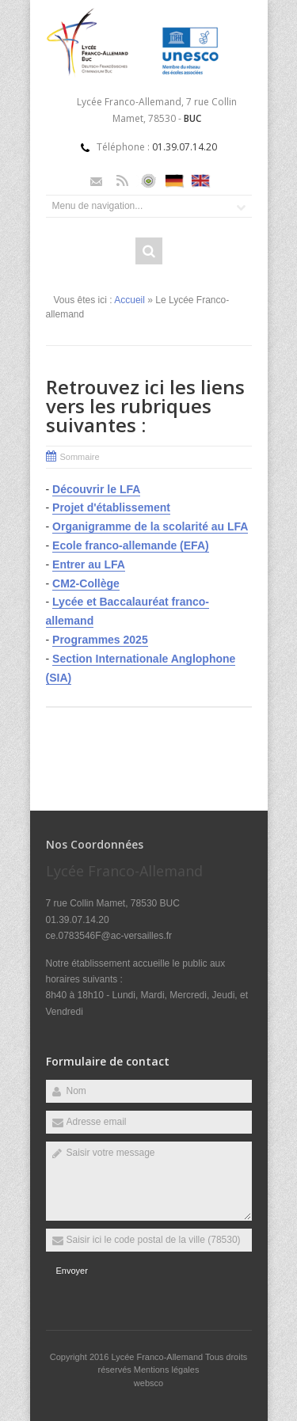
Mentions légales (167, 1369)
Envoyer (72, 1270)
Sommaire (80, 457)
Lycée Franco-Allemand (158, 1357)
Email (96, 181)
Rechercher (148, 250)
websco (148, 1383)
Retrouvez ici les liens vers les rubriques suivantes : (145, 406)
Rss (122, 181)
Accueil (129, 300)
